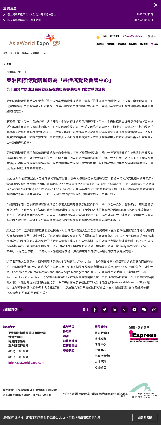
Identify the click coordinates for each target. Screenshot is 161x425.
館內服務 (133, 44)
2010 (44, 53)
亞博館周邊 (70, 345)
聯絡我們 (68, 350)
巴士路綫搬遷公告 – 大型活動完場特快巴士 (31, 14)
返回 (8, 64)
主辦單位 (68, 326)
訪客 (66, 336)
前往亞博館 (114, 36)
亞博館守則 (8, 389)
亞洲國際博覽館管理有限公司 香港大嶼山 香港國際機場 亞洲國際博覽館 (27, 339)
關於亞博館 (102, 333)
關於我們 (144, 44)
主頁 (5, 53)
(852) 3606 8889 (18, 357)
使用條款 (40, 389)
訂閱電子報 (10, 309)
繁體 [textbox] (150, 36)
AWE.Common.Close (156, 5)
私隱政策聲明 (25, 389)
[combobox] (150, 36)
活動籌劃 (111, 44)
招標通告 (100, 367)
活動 (105, 36)
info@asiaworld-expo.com (26, 363)
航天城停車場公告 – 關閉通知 (24, 20)
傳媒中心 (26, 53)
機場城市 (100, 339)
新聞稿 (36, 53)
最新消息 (100, 44)
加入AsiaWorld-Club (132, 36)
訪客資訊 (122, 44)
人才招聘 (100, 362)
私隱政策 (94, 417)
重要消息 (98, 36)
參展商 (67, 331)
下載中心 (100, 350)
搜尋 (156, 44)
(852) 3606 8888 (18, 351)
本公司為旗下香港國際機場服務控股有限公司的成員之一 (95, 395)
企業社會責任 (103, 356)
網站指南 (52, 389)
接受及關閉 (145, 417)
